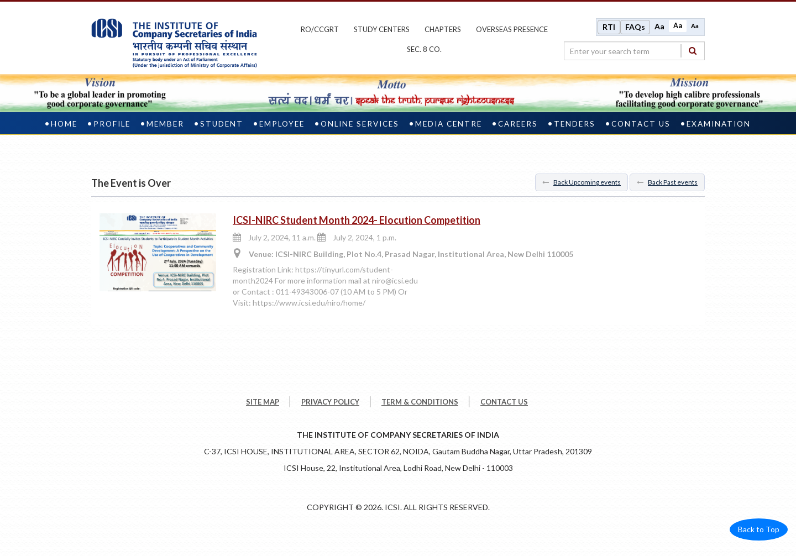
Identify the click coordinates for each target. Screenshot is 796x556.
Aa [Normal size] (677, 26)
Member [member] (165, 123)
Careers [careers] (518, 123)
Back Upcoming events (581, 182)
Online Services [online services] (360, 123)
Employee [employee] (282, 123)
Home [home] (64, 123)
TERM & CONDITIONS (419, 401)
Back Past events (667, 182)
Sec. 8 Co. (424, 49)
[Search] (692, 50)
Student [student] (221, 123)
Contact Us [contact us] (641, 123)
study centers (382, 29)
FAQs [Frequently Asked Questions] (635, 27)
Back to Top (758, 529)
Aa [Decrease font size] (695, 25)
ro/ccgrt (320, 29)
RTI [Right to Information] (609, 27)
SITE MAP (262, 401)
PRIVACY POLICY (330, 401)
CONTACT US (504, 401)
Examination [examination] (719, 123)
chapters (443, 29)
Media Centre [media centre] (448, 123)
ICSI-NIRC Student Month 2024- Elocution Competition (356, 220)
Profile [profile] (111, 123)
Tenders (574, 123)
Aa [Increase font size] (659, 26)
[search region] (634, 50)
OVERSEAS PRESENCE (512, 29)
